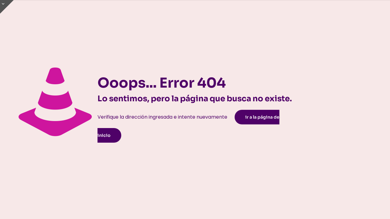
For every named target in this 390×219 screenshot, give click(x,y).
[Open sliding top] (7, 7)
